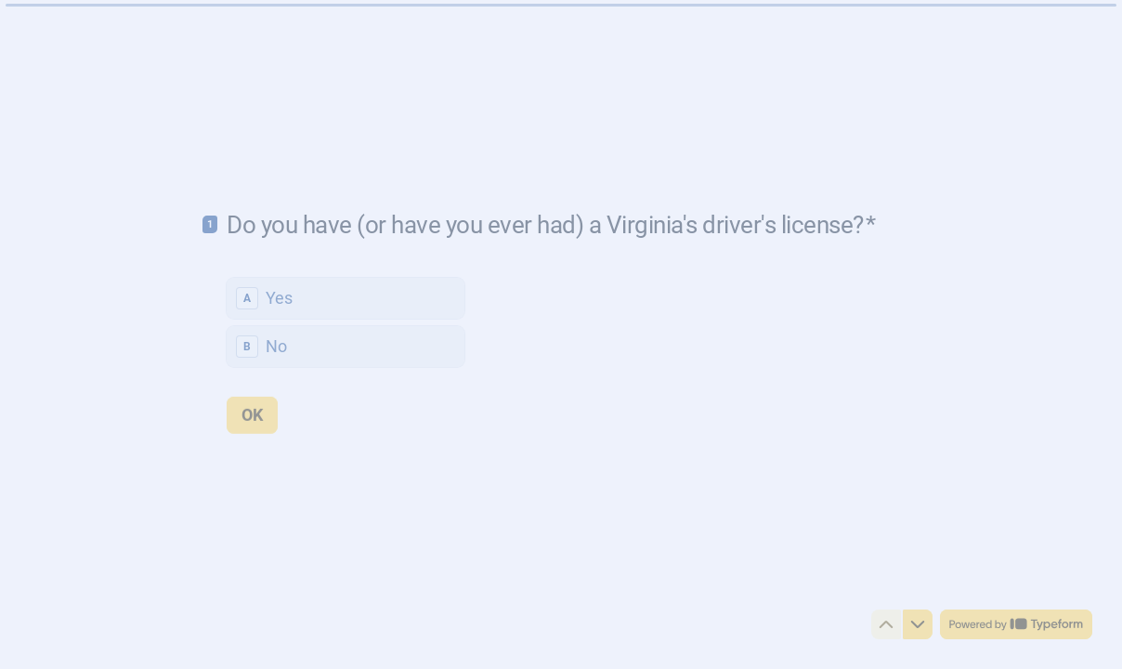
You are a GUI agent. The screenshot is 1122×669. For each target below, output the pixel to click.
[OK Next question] (252, 414)
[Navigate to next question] (918, 624)
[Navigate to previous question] (886, 624)
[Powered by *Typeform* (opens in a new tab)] (1016, 624)
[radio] (345, 297)
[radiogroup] (345, 321)
